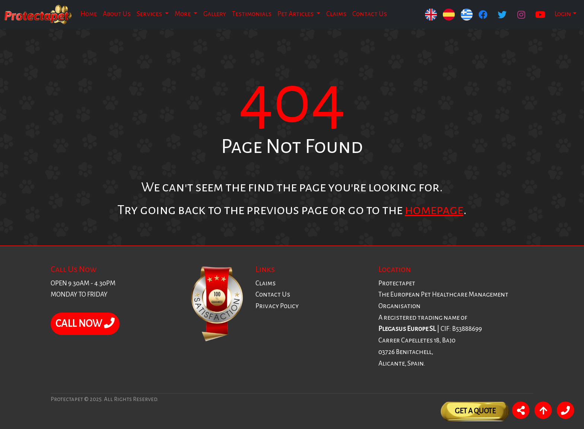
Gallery (214, 14)
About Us (117, 14)
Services (150, 14)
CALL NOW (85, 323)
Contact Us (369, 14)
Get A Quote (475, 411)
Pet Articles (296, 14)
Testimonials (252, 14)
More (183, 14)
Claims (336, 14)
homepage (434, 210)
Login (563, 14)
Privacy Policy (277, 306)
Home (88, 14)
